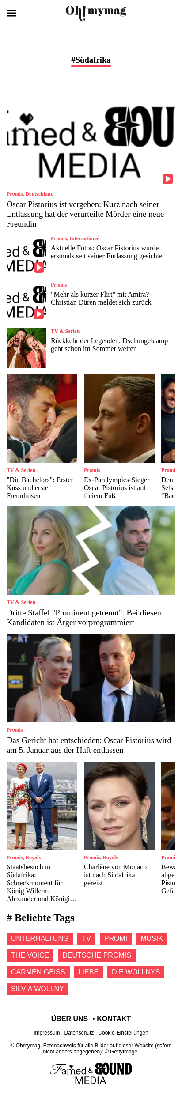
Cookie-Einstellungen (123, 1033)
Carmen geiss (38, 972)
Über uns (69, 1019)
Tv (86, 938)
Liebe (89, 972)
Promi (115, 938)
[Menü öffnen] (11, 13)
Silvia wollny (37, 989)
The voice (30, 955)
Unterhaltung (39, 938)
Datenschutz (79, 1033)
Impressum (47, 1033)
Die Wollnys (136, 972)
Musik (151, 938)
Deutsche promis (96, 955)
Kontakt (114, 1019)
